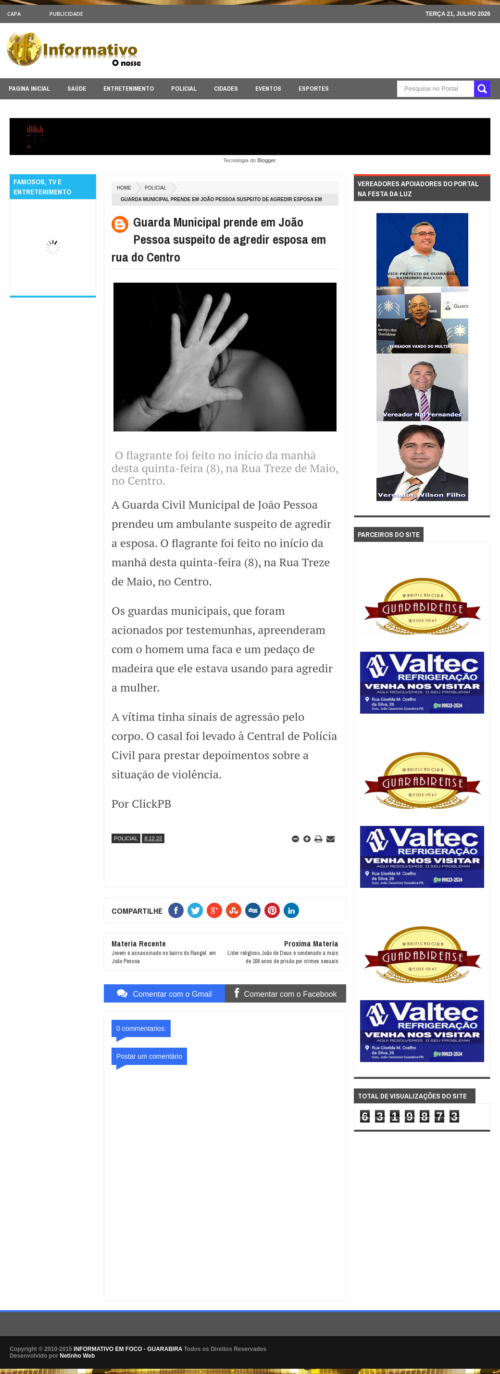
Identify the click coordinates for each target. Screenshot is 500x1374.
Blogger (266, 160)
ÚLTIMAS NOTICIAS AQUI (380, 107)
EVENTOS (268, 88)
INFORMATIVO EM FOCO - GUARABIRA (128, 1349)
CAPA (14, 13)
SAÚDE (76, 88)
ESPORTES (314, 88)
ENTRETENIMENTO (128, 88)
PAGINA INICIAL (29, 88)
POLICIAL (184, 88)
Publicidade (66, 13)
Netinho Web (77, 1355)
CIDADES (226, 88)
